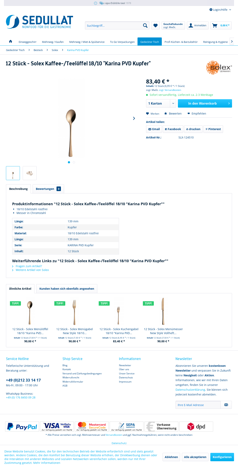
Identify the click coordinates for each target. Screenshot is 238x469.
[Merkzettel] (155, 25)
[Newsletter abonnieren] (226, 405)
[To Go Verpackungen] (122, 41)
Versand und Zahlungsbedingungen (82, 373)
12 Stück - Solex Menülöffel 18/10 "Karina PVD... (30, 331)
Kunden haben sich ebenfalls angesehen (66, 288)
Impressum (125, 381)
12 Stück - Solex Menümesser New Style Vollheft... (163, 331)
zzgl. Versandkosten (170, 90)
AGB (64, 385)
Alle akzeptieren (195, 457)
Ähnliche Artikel (20, 288)
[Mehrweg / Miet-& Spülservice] (86, 41)
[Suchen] (145, 25)
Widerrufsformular (72, 381)
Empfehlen (196, 113)
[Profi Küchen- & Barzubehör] (181, 41)
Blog (64, 365)
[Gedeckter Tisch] (150, 41)
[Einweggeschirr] (27, 41)
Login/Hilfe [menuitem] (219, 10)
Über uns (124, 369)
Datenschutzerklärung (190, 389)
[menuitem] (117, 25)
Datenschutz (126, 377)
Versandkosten (114, 435)
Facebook (173, 129)
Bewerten (173, 113)
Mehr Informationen (46, 463)
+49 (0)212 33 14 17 (23, 380)
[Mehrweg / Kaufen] (52, 41)
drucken (193, 129)
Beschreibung (18, 189)
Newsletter (125, 365)
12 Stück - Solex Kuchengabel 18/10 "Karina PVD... (119, 331)
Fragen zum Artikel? (27, 266)
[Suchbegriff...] (117, 25)
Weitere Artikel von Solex (30, 270)
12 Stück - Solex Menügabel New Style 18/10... (74, 331)
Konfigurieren (222, 457)
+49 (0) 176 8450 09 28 (20, 397)
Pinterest (213, 129)
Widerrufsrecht (70, 377)
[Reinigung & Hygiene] (215, 41)
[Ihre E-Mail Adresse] (198, 405)
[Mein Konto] (198, 25)
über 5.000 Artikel (112, 3)
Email (154, 129)
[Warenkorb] (221, 25)
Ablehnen (171, 457)
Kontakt (66, 369)
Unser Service (127, 373)
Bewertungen (48, 188)
